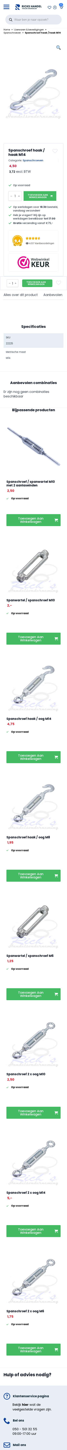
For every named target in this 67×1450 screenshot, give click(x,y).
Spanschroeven (12, 32)
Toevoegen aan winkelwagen (38, 196)
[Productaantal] (15, 196)
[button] (55, 151)
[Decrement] (11, 196)
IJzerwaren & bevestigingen (29, 29)
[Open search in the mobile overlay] (33, 19)
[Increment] (19, 196)
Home (7, 29)
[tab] (21, 295)
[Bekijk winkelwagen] (60, 7)
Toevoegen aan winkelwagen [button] (30, 520)
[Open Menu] (6, 6)
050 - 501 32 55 (25, 1429)
